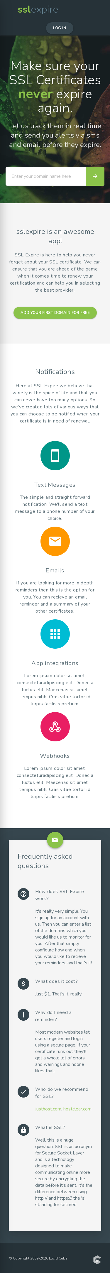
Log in (59, 28)
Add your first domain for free (55, 312)
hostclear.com (77, 1109)
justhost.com (48, 1109)
